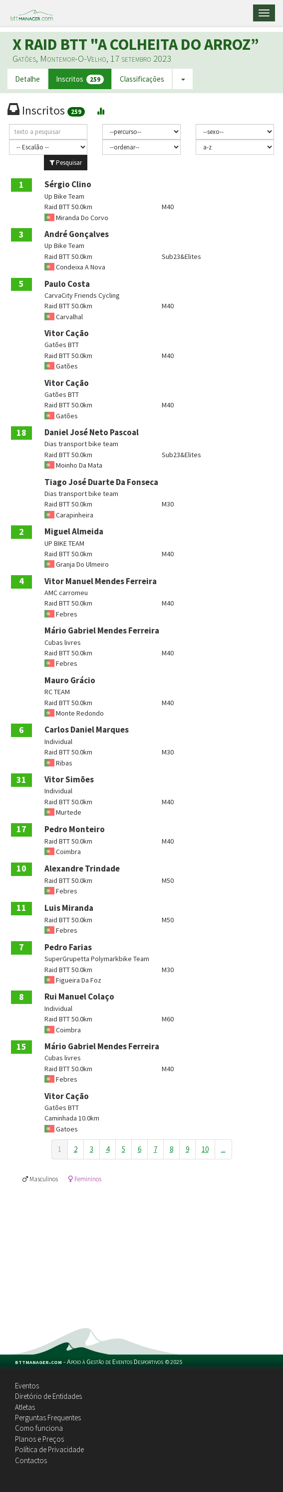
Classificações (142, 79)
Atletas (25, 1407)
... (223, 1149)
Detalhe (27, 79)
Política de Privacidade (49, 1449)
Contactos (31, 1460)
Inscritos (80, 79)
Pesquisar (65, 162)
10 (205, 1149)
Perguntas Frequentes (48, 1417)
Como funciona (39, 1428)
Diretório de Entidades (48, 1396)
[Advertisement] (141, 1253)
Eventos (27, 1385)
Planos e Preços (39, 1439)
